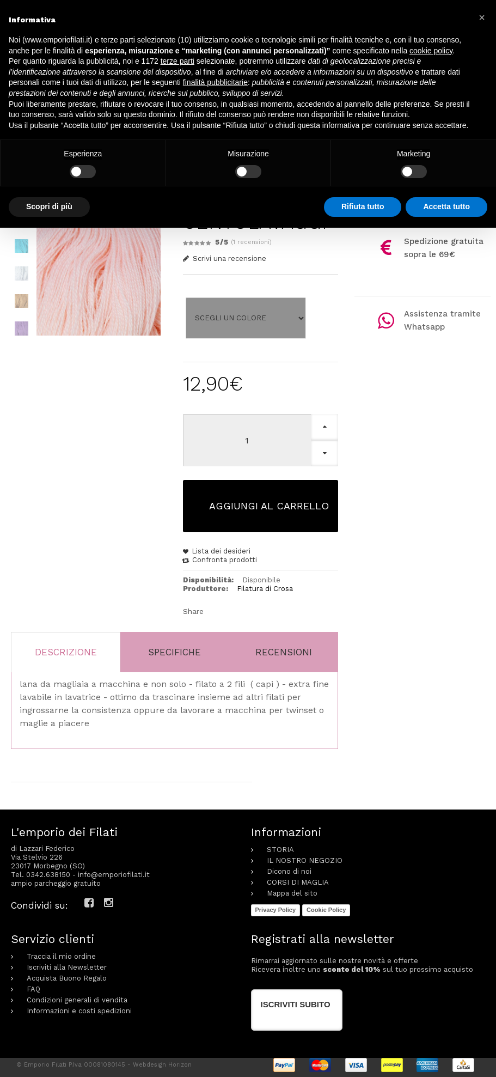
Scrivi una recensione (225, 258)
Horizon (180, 1064)
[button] (482, 17)
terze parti (177, 61)
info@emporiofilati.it (114, 875)
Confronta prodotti (224, 560)
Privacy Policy (275, 909)
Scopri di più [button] (49, 206)
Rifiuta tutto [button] (362, 206)
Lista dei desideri (221, 551)
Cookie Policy (326, 909)
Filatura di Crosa (265, 589)
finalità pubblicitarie (215, 82)
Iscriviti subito (295, 1003)
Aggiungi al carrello (269, 506)
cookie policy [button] (430, 50)
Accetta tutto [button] (446, 206)
